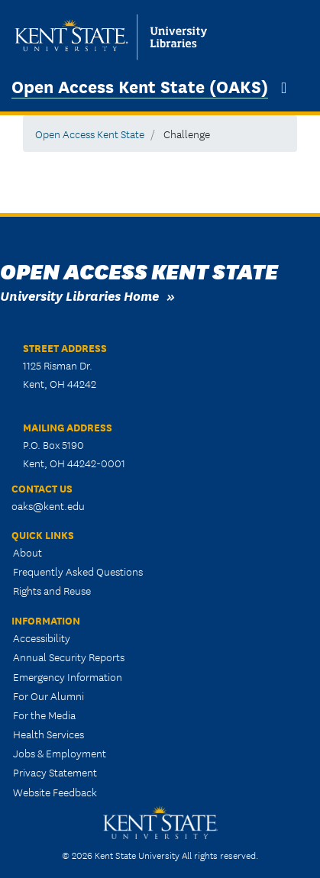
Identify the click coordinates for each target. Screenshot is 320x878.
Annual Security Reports (68, 656)
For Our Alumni (48, 695)
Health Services (48, 733)
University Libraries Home (79, 295)
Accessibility (41, 637)
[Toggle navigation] (283, 87)
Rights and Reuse (52, 590)
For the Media (44, 714)
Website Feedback (55, 791)
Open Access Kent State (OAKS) (139, 85)
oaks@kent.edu (48, 505)
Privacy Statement (55, 771)
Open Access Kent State (89, 133)
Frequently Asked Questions (78, 571)
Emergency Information (67, 676)
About (27, 552)
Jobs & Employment (59, 752)
